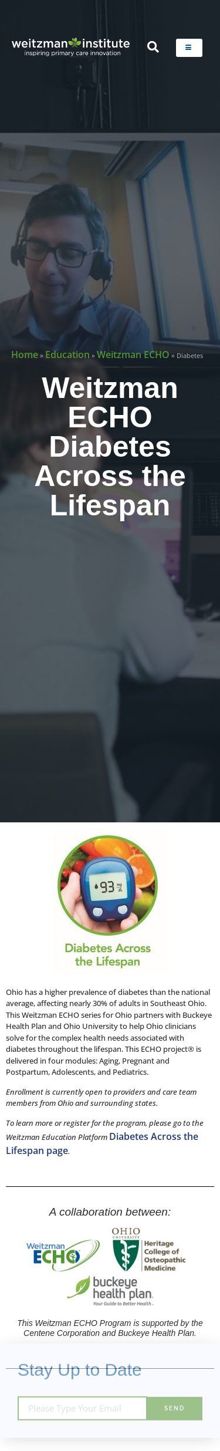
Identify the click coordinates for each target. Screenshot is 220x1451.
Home (24, 354)
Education (67, 354)
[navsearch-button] (153, 47)
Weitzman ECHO (133, 354)
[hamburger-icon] (189, 48)
